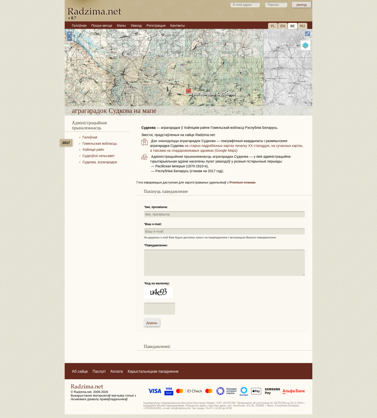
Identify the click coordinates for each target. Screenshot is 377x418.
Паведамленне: (156, 245)
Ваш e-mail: (153, 224)
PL (273, 26)
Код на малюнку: (157, 283)
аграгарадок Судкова (211, 93)
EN (282, 26)
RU (302, 26)
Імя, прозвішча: (156, 207)
